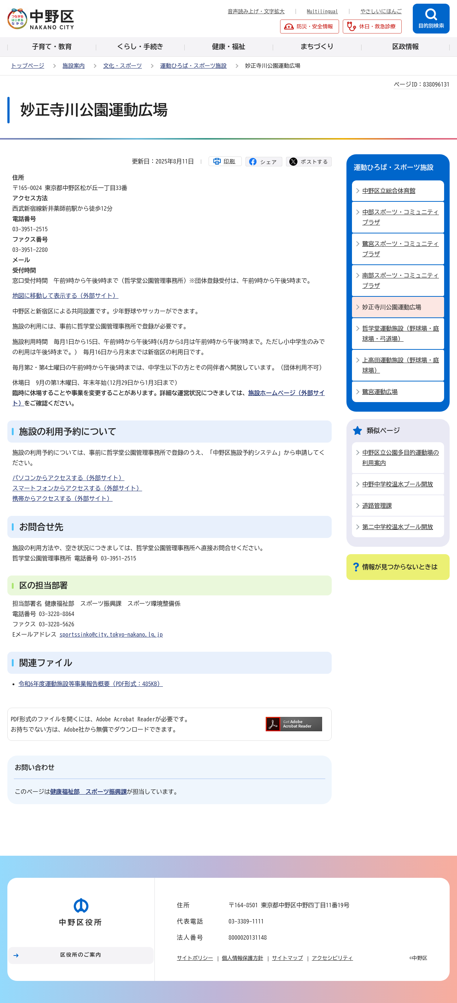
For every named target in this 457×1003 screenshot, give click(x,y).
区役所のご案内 (81, 954)
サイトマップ (287, 958)
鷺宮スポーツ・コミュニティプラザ (400, 249)
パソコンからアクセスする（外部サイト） (69, 478)
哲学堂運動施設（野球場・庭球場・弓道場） (400, 333)
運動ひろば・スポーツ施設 (193, 65)
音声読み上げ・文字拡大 (256, 11)
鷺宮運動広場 (380, 392)
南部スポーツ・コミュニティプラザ (400, 280)
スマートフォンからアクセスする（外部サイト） (77, 488)
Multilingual (322, 11)
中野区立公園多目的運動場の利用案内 (400, 458)
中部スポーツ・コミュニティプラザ (400, 217)
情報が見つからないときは (399, 567)
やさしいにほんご (381, 11)
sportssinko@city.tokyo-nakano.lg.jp (111, 634)
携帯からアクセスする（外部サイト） (63, 498)
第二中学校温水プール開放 (397, 527)
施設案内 (74, 65)
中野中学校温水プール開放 (397, 484)
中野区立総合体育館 (388, 191)
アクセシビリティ (332, 958)
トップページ (27, 65)
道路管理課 (377, 505)
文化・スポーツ (122, 65)
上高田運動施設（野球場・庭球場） (400, 365)
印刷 (230, 161)
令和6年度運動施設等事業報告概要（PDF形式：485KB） (90, 684)
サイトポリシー (195, 958)
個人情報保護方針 (242, 958)
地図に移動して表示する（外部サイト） (66, 296)
